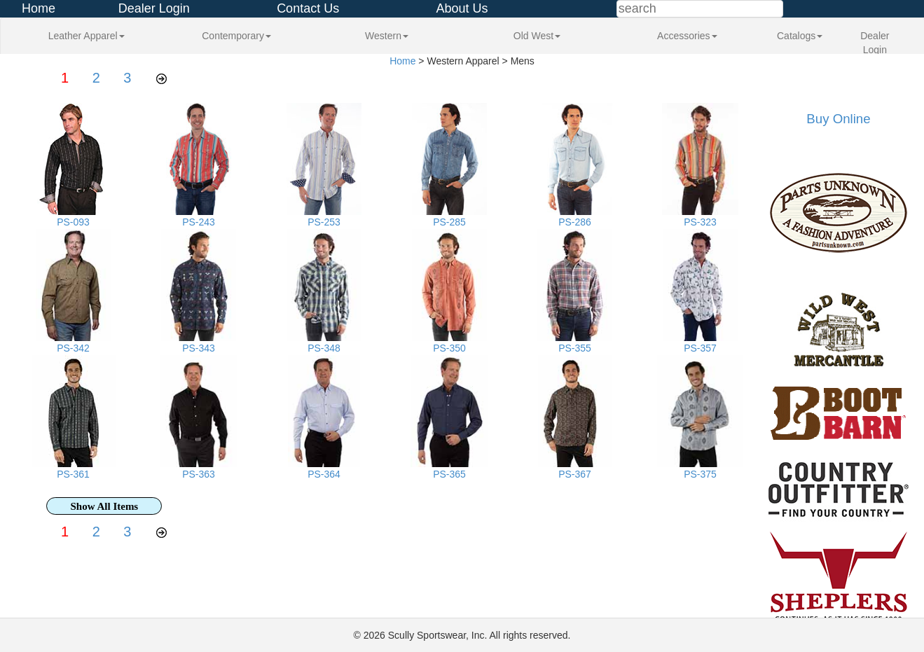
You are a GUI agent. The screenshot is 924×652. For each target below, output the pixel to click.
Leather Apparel (86, 35)
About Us (462, 8)
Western (386, 35)
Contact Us (308, 8)
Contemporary (236, 35)
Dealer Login (154, 8)
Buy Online (838, 118)
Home (38, 8)
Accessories (687, 35)
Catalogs (799, 35)
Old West (536, 35)
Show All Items (105, 506)
